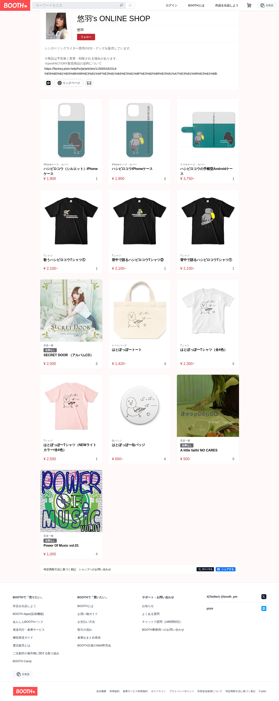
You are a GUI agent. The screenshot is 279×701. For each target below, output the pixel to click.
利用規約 (115, 691)
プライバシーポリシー (181, 691)
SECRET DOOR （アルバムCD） (69, 355)
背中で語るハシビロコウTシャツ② (138, 260)
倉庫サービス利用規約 (135, 691)
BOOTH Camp (22, 661)
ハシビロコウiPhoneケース (132, 169)
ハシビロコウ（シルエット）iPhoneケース (71, 171)
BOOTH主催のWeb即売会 (94, 645)
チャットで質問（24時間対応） (162, 622)
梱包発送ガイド (23, 638)
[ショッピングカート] (249, 5)
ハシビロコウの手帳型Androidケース (206, 171)
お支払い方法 (86, 622)
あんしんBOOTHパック (28, 622)
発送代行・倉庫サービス (29, 630)
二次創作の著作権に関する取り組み (36, 653)
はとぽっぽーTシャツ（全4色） (203, 350)
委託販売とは (21, 645)
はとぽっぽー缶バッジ (128, 445)
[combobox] (79, 5)
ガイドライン (158, 691)
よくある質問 (150, 614)
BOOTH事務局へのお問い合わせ (163, 630)
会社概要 (101, 691)
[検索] (121, 6)
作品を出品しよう (226, 5)
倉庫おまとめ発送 (89, 638)
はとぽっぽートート (127, 350)
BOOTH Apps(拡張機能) (28, 614)
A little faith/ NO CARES (199, 450)
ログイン (171, 5)
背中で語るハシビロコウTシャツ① (206, 260)
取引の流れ (84, 630)
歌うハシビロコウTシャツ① (65, 260)
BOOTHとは (196, 5)
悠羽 (80, 30)
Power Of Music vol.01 (61, 545)
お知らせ (148, 606)
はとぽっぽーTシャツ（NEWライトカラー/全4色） (70, 447)
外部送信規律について (209, 691)
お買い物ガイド (87, 614)
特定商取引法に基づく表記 (240, 691)
